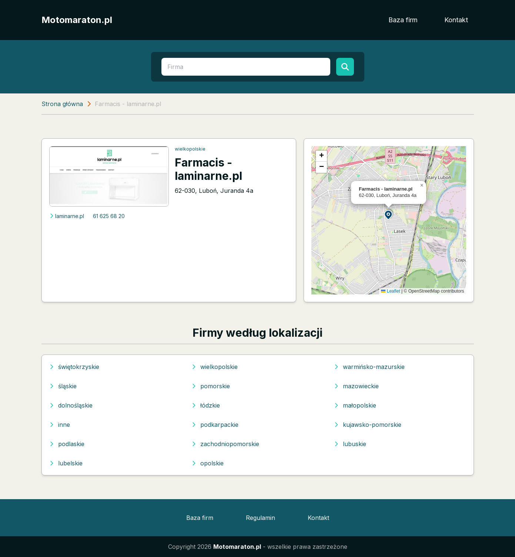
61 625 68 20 (109, 216)
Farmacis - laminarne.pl (208, 169)
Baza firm (403, 20)
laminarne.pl (66, 216)
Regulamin (260, 517)
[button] (389, 214)
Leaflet (390, 291)
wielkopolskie (190, 149)
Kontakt (456, 20)
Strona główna (62, 104)
